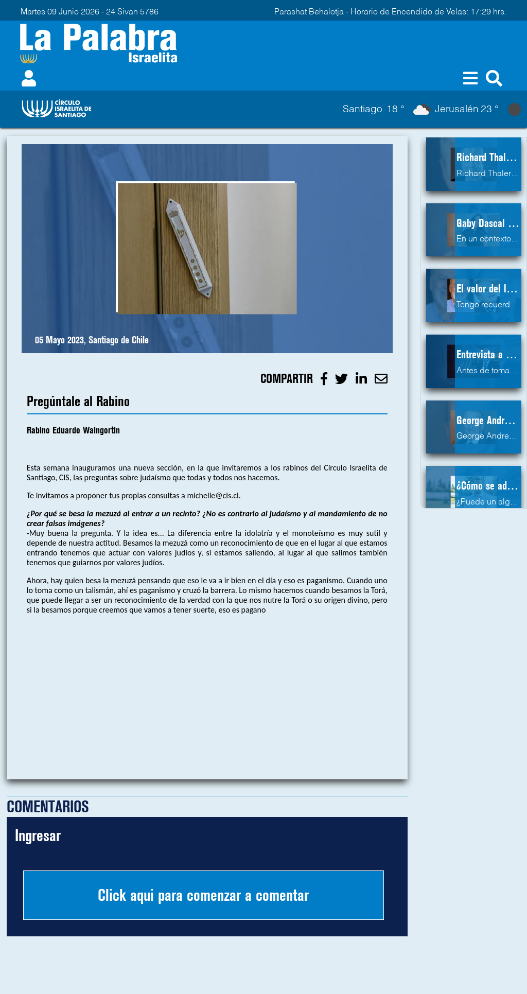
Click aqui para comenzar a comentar (203, 895)
